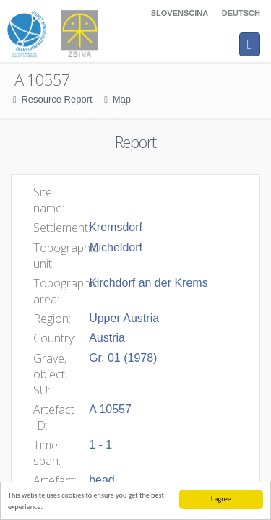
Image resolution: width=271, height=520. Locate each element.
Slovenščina (179, 13)
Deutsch (241, 13)
